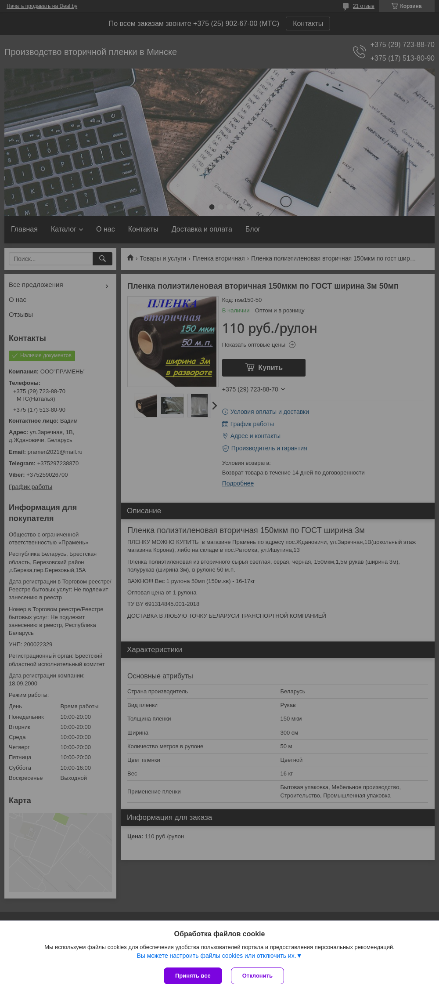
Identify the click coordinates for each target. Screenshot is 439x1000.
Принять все (193, 975)
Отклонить (257, 975)
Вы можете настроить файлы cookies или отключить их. (216, 955)
